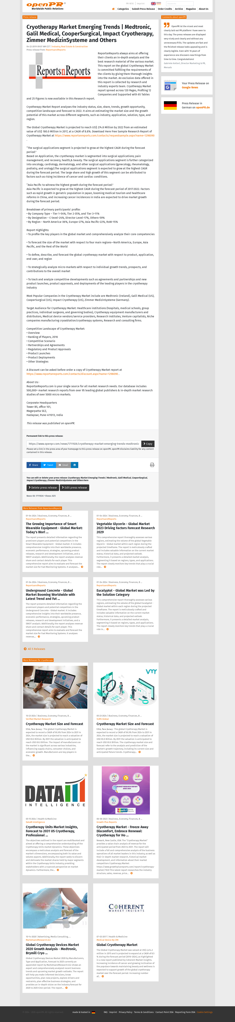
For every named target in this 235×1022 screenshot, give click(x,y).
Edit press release (74, 487)
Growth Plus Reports (107, 822)
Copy (148, 443)
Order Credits (165, 9)
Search (201, 3)
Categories (123, 9)
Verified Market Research (38, 719)
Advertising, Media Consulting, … (54, 936)
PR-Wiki (130, 3)
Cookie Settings (205, 1012)
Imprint (141, 3)
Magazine (191, 9)
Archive (179, 9)
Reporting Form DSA (185, 1012)
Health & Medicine (47, 819)
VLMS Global (103, 719)
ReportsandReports (56, 49)
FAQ (105, 1012)
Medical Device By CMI (108, 940)
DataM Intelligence (35, 822)
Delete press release (43, 487)
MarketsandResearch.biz (38, 940)
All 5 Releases (33, 649)
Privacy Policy (125, 1012)
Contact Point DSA (164, 1012)
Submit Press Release (143, 9)
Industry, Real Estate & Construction (70, 46)
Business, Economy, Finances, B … (54, 515)
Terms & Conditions (144, 1012)
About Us (203, 9)
